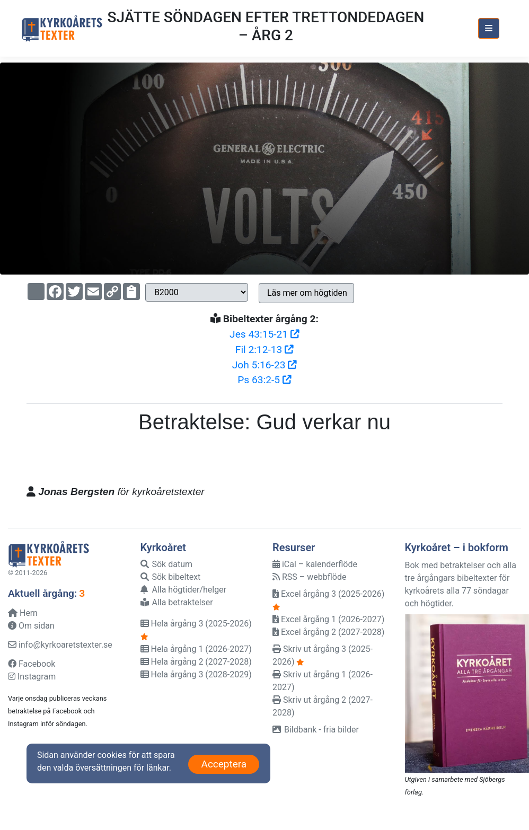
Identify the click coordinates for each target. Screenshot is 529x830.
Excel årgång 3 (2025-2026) (328, 594)
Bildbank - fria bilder (315, 730)
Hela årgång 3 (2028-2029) (196, 674)
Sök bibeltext (170, 577)
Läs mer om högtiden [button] (307, 293)
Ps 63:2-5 (264, 380)
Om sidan (31, 626)
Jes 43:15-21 (264, 334)
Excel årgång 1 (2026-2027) (328, 619)
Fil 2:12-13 (264, 349)
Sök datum (166, 564)
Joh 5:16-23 (264, 365)
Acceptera (223, 764)
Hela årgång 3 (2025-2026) (196, 624)
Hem (23, 613)
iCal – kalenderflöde (314, 564)
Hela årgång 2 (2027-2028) (196, 662)
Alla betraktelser (176, 602)
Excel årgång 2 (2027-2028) (328, 632)
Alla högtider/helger (183, 590)
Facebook (31, 664)
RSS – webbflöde (309, 577)
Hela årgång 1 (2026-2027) (196, 649)
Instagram (32, 677)
